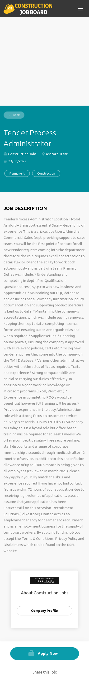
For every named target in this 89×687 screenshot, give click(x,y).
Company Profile (44, 611)
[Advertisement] (44, 61)
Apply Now (48, 653)
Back (16, 114)
